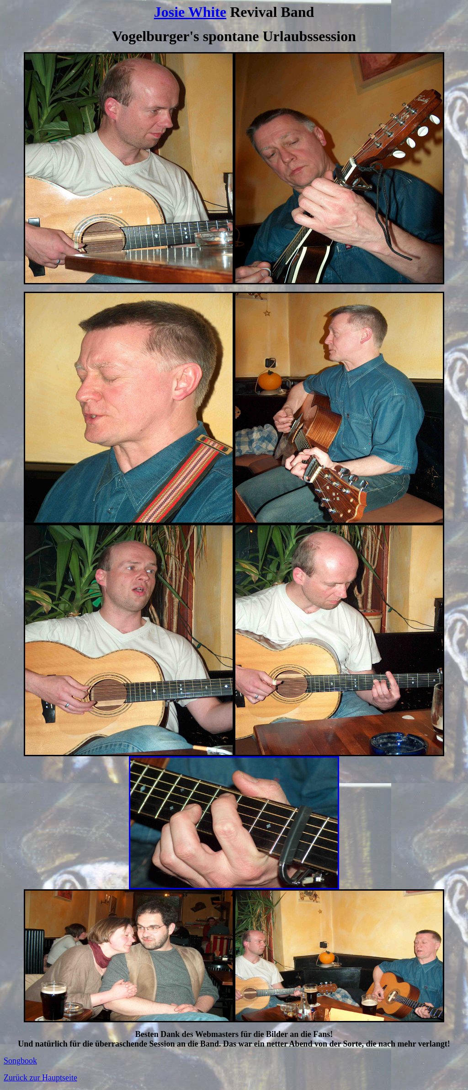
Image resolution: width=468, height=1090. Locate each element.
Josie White (190, 12)
